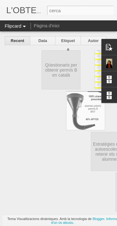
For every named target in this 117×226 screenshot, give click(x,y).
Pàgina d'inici (46, 25)
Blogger (98, 219)
